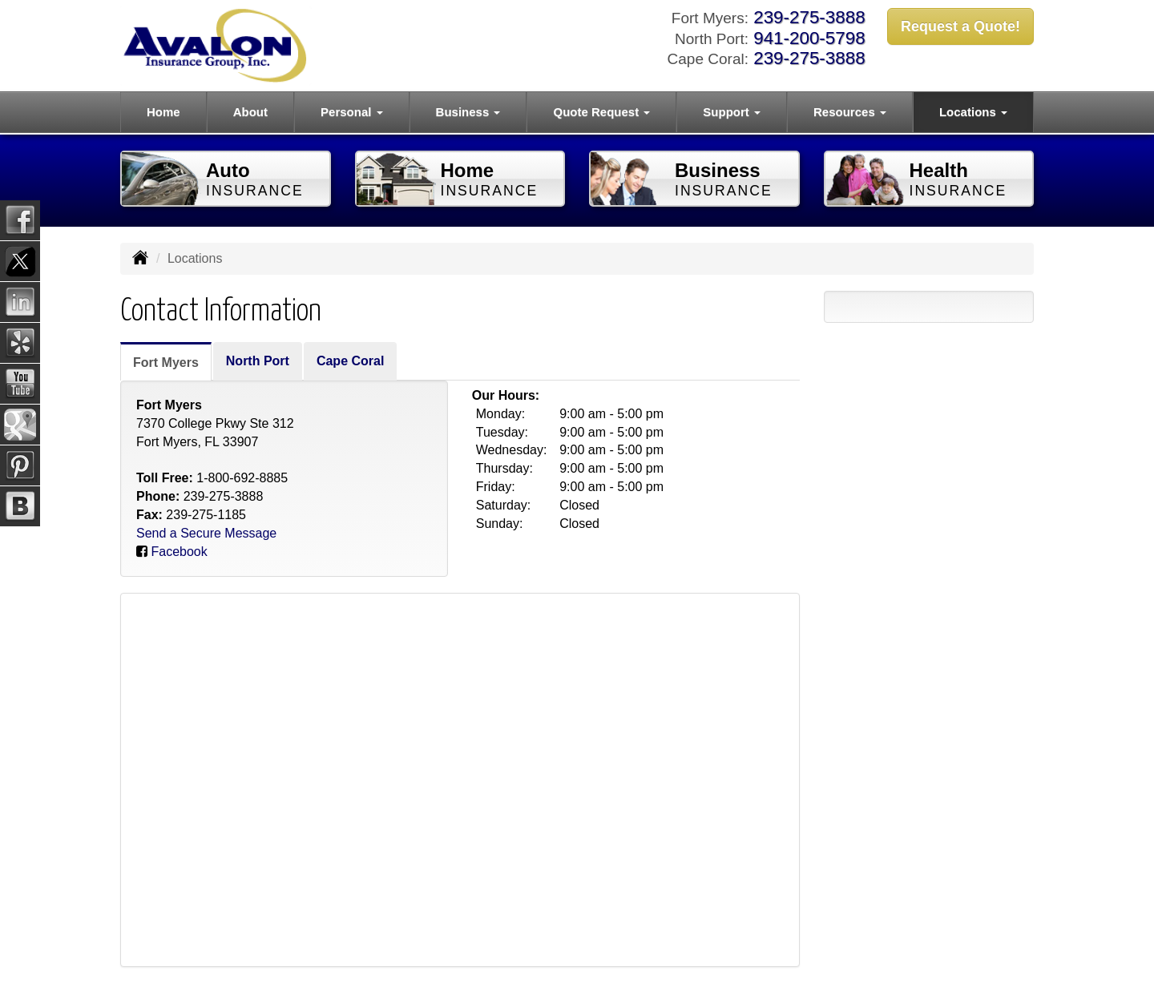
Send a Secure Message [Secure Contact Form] (206, 533)
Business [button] (468, 112)
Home (163, 112)
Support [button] (732, 112)
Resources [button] (849, 112)
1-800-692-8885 (242, 478)
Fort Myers (166, 362)
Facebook (179, 551)
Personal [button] (352, 112)
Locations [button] (973, 112)
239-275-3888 (809, 17)
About (250, 112)
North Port (257, 361)
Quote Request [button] (601, 112)
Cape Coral (350, 361)
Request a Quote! (960, 26)
